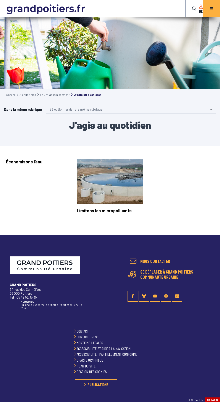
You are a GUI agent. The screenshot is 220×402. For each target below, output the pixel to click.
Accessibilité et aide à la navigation (104, 348)
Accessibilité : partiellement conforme (107, 354)
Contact (83, 331)
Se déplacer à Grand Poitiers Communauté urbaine (166, 274)
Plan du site (86, 366)
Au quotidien (27, 99)
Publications (97, 384)
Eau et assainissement (55, 99)
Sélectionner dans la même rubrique (76, 114)
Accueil (10, 99)
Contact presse (89, 337)
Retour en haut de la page (211, 258)
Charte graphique (90, 360)
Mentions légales (90, 342)
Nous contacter (155, 261)
